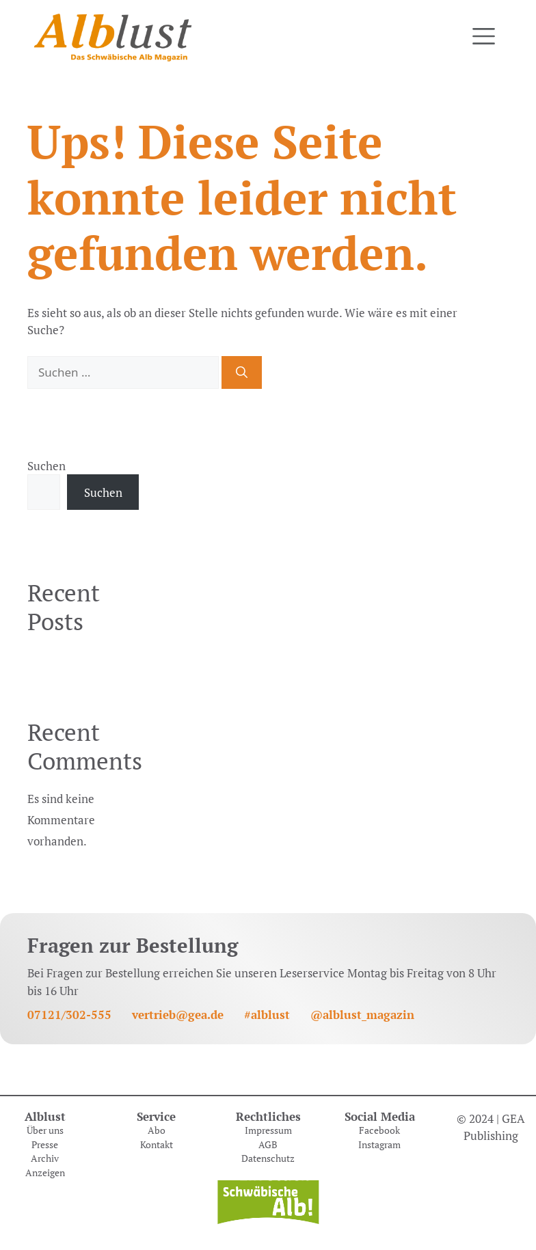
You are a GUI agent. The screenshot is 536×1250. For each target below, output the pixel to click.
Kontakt (156, 1145)
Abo (156, 1130)
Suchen (46, 466)
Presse (44, 1145)
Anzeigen (45, 1173)
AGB (268, 1145)
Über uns (45, 1130)
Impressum (268, 1130)
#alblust (267, 1014)
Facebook (379, 1130)
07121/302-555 (69, 1014)
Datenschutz (268, 1158)
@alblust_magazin (362, 1014)
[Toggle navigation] (483, 36)
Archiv (45, 1158)
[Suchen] (242, 372)
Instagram (379, 1145)
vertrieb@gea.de (178, 1014)
